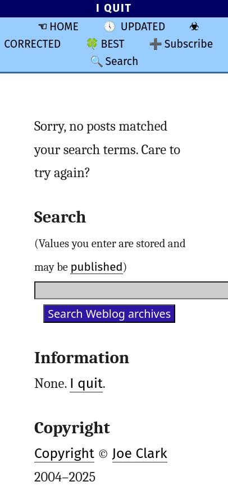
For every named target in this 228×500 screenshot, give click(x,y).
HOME (64, 26)
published (96, 267)
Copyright (64, 453)
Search (121, 61)
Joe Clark (139, 453)
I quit (86, 383)
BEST (112, 44)
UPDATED (143, 26)
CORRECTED (32, 44)
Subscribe (189, 44)
